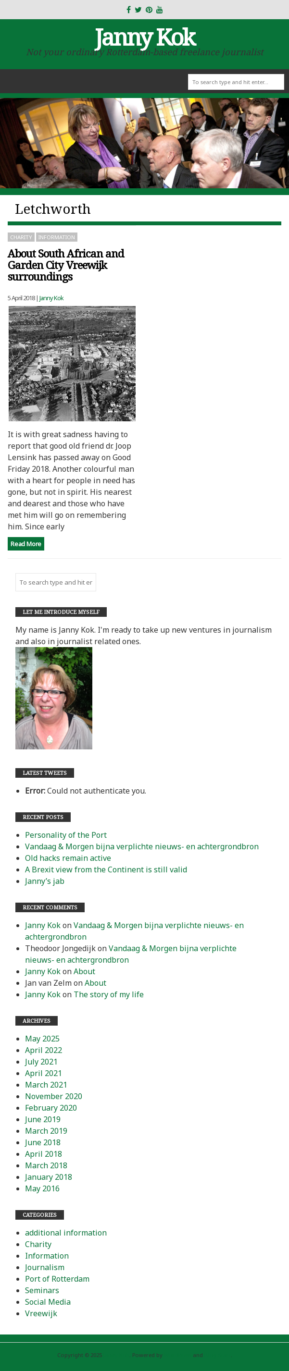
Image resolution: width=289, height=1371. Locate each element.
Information (56, 237)
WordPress (177, 1355)
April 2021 (43, 1073)
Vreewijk (41, 1313)
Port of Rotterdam (57, 1278)
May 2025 (42, 1038)
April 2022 (43, 1050)
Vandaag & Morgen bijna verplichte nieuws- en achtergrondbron (142, 846)
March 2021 (46, 1084)
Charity (21, 237)
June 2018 (43, 1142)
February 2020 (51, 1107)
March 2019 (46, 1131)
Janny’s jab (44, 881)
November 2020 (53, 1096)
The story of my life (109, 994)
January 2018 (48, 1177)
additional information (66, 1232)
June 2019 (43, 1119)
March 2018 (46, 1165)
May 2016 (42, 1188)
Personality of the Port (66, 835)
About (84, 971)
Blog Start (217, 1355)
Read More (26, 543)
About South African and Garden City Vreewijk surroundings (66, 265)
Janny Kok (144, 36)
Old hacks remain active (68, 858)
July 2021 (41, 1061)
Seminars (42, 1290)
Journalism (44, 1267)
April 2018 (43, 1154)
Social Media (48, 1302)
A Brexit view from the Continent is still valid (106, 869)
